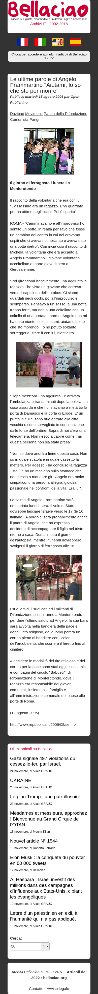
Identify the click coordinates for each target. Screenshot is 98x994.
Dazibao (17, 113)
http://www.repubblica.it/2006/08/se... (41, 724)
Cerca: (16, 938)
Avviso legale (58, 988)
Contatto (36, 988)
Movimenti (34, 113)
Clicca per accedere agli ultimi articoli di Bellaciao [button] (49, 56)
